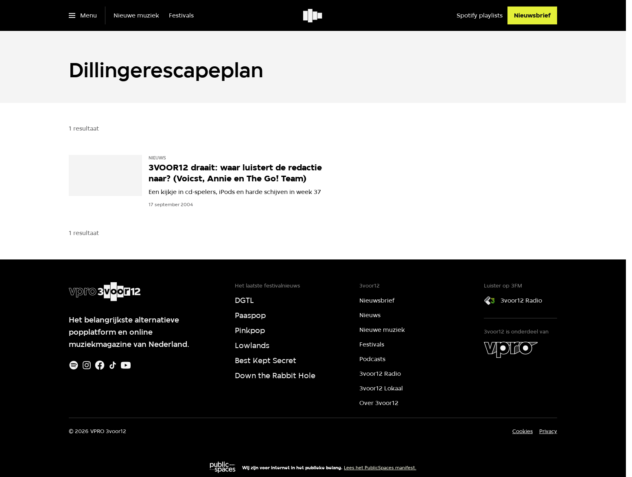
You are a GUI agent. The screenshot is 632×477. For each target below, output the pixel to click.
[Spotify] (74, 365)
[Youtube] (126, 365)
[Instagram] (87, 365)
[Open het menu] (83, 15)
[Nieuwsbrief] (532, 15)
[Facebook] (100, 365)
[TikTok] (113, 365)
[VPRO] (511, 350)
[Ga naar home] (313, 15)
